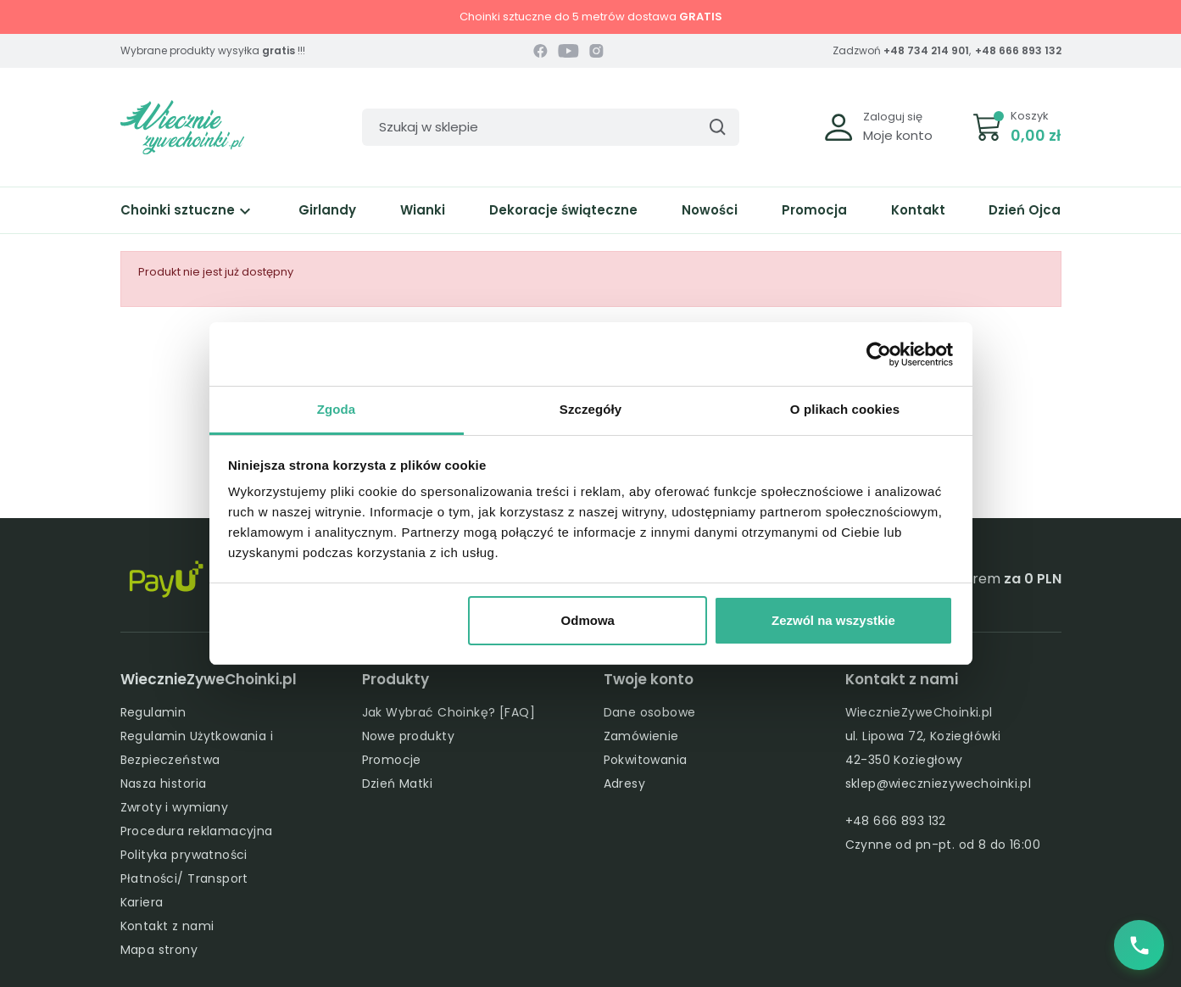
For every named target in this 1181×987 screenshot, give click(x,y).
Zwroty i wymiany (174, 807)
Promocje (391, 759)
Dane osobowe (650, 712)
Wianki (422, 210)
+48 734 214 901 (926, 50)
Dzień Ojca (1025, 210)
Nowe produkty (408, 736)
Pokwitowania (646, 759)
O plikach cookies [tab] (845, 409)
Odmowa (588, 620)
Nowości (710, 210)
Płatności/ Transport (184, 878)
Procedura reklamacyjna (196, 830)
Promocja (814, 210)
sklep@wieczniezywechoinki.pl (938, 783)
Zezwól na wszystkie (833, 620)
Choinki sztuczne (187, 210)
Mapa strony (159, 949)
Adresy (625, 783)
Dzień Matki (397, 783)
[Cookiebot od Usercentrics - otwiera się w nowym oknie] (879, 354)
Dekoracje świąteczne (563, 210)
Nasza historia (163, 783)
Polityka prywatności (184, 854)
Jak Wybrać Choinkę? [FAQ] (449, 712)
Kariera (142, 902)
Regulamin (153, 712)
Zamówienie (641, 736)
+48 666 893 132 (1018, 50)
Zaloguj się (892, 117)
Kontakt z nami (167, 925)
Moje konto (898, 135)
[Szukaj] (550, 127)
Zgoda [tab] (336, 409)
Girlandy (327, 210)
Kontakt (918, 210)
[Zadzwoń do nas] (1138, 944)
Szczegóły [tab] (590, 409)
